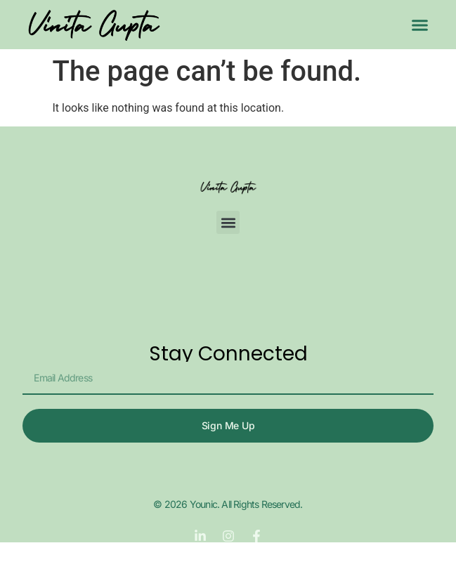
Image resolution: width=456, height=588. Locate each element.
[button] (420, 24)
